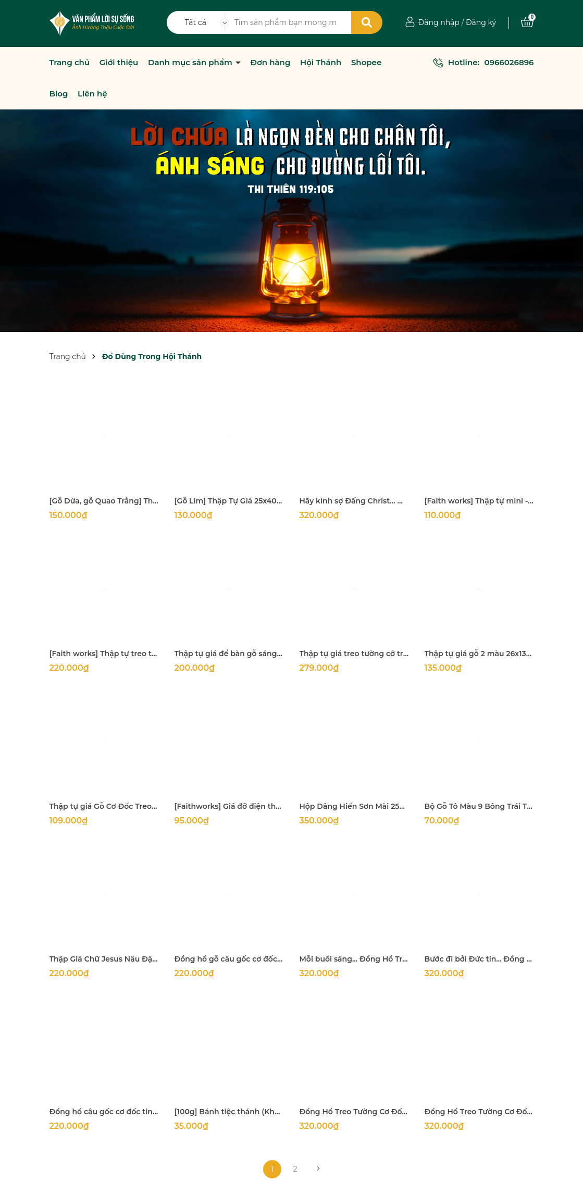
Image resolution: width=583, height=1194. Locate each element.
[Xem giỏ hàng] (527, 22)
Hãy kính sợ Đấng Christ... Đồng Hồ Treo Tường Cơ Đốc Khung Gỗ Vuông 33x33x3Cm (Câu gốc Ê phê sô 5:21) (354, 501)
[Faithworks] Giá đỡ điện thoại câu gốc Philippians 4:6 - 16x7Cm (229, 806)
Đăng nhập (439, 22)
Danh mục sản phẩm (191, 62)
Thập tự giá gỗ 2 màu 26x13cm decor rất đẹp (479, 653)
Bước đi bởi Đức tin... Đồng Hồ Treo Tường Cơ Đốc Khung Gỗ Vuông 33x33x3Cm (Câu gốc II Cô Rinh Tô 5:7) (479, 959)
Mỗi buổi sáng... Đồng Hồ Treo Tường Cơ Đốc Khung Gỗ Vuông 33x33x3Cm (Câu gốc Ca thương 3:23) (354, 959)
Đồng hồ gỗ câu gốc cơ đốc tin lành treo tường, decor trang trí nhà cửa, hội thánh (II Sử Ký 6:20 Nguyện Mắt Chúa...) (229, 959)
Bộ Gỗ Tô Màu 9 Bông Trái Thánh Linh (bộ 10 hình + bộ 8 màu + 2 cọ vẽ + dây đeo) (479, 806)
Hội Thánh (320, 62)
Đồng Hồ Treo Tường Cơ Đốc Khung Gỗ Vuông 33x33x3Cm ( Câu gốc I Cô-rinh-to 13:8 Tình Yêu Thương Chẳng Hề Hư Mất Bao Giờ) (479, 1111)
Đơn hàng (271, 62)
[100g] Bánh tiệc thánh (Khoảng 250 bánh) (229, 1111)
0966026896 (509, 62)
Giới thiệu (119, 62)
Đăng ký (481, 22)
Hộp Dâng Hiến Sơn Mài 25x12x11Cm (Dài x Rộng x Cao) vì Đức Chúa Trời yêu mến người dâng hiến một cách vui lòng (354, 806)
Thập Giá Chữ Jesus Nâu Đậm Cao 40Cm (104, 959)
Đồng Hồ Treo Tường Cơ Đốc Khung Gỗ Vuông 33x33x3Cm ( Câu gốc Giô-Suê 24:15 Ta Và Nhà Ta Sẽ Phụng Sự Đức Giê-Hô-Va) (354, 1111)
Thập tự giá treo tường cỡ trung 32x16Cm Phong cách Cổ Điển (354, 653)
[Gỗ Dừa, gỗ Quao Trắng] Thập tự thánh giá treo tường (104, 501)
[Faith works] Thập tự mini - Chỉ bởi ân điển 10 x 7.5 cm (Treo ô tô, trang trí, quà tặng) (479, 501)
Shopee (366, 62)
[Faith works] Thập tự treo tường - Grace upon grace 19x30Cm (104, 653)
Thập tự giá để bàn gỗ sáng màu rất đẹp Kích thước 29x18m (229, 653)
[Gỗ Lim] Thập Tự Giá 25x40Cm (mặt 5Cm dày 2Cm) (229, 501)
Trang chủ (69, 62)
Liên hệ (92, 94)
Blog (58, 94)
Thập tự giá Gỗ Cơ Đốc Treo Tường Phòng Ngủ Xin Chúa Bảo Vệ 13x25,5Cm (104, 806)
